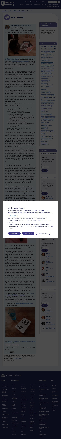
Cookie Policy (13, 216)
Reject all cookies (28, 233)
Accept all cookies (14, 233)
